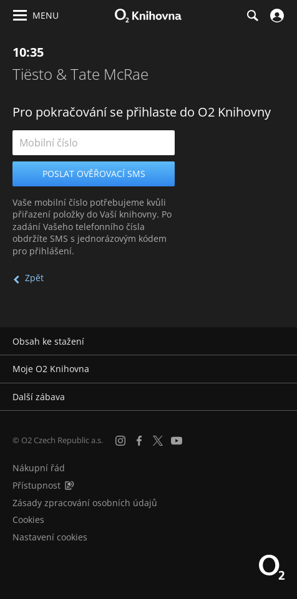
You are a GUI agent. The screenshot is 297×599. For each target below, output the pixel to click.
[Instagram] (120, 440)
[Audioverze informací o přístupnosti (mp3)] (69, 485)
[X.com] (157, 440)
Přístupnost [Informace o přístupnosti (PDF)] (36, 485)
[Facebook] (139, 440)
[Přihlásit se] (275, 15)
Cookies (28, 519)
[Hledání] (252, 15)
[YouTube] (176, 440)
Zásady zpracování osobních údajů (84, 503)
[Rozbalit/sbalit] (280, 341)
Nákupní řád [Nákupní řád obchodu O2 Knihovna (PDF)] (38, 468)
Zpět (34, 278)
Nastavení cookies (49, 537)
